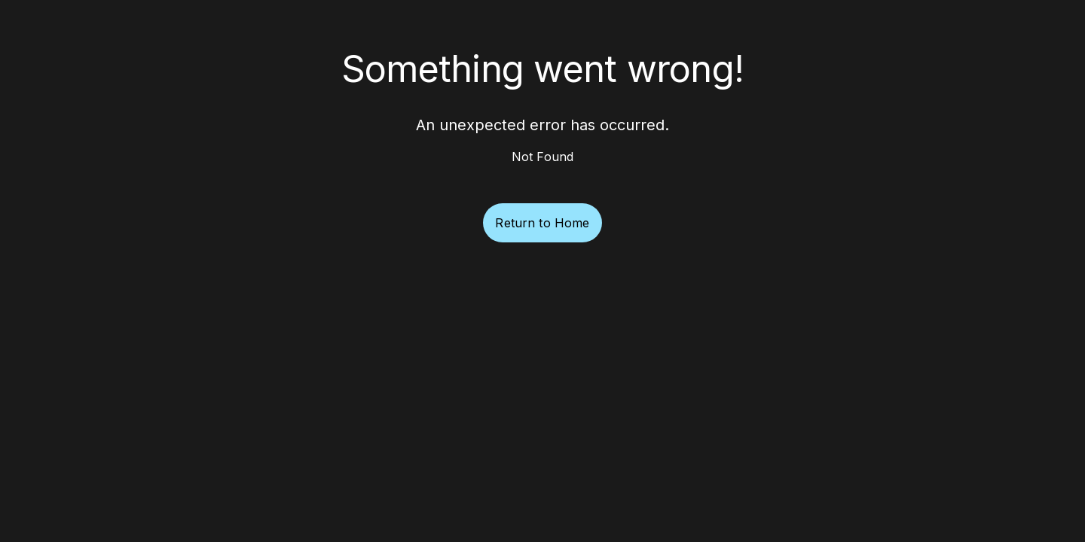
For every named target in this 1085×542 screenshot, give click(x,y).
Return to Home (542, 222)
